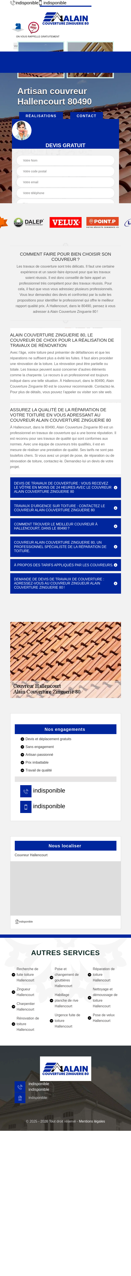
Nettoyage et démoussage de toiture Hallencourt (105, 997)
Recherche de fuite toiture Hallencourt (27, 974)
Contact (86, 116)
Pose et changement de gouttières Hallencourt (67, 977)
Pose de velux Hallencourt (104, 1018)
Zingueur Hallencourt (25, 992)
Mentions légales (92, 1121)
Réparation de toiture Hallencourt (104, 974)
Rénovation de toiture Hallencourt (28, 1023)
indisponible (22, 2)
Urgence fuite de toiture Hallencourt (67, 1020)
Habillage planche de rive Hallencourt (66, 1000)
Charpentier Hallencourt (26, 1006)
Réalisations (41, 116)
